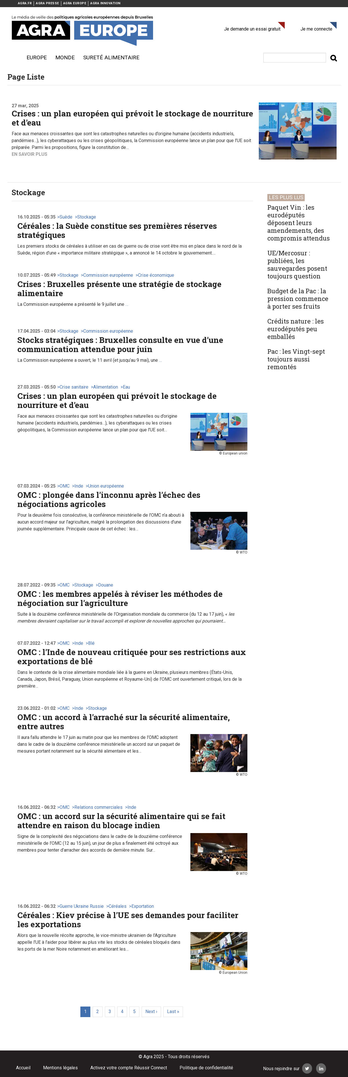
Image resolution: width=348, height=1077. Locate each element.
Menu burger (14, 57)
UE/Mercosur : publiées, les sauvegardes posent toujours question (297, 264)
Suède (66, 217)
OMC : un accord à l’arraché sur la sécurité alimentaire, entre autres (123, 722)
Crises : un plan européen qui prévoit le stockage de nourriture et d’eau (132, 118)
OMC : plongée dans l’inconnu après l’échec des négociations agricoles (108, 499)
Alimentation (105, 387)
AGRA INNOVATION (105, 3)
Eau (126, 387)
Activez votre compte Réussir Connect (128, 1067)
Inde (78, 486)
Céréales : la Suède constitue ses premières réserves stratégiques (117, 230)
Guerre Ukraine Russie (82, 906)
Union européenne (106, 486)
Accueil (23, 1067)
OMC (65, 486)
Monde (65, 57)
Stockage (86, 217)
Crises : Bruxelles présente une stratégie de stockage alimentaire (119, 288)
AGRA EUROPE (74, 3)
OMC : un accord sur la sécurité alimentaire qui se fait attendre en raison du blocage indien (121, 821)
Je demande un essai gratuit (252, 29)
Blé (91, 643)
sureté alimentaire (111, 57)
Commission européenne (108, 275)
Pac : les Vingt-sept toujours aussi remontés (296, 359)
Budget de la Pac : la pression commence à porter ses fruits (297, 298)
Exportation (142, 906)
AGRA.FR (25, 3)
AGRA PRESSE (47, 3)
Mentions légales (60, 1067)
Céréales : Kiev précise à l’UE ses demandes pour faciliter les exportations (127, 920)
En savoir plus (29, 154)
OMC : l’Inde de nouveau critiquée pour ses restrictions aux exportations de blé (131, 656)
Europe (37, 57)
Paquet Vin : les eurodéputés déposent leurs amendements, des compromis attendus (298, 222)
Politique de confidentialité (206, 1067)
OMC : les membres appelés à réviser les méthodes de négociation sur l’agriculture (120, 598)
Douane (105, 585)
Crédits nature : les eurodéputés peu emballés (295, 329)
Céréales (118, 906)
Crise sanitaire (74, 387)
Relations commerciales (98, 807)
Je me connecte (316, 29)
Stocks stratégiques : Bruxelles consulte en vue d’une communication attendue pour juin (120, 344)
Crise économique (156, 275)
